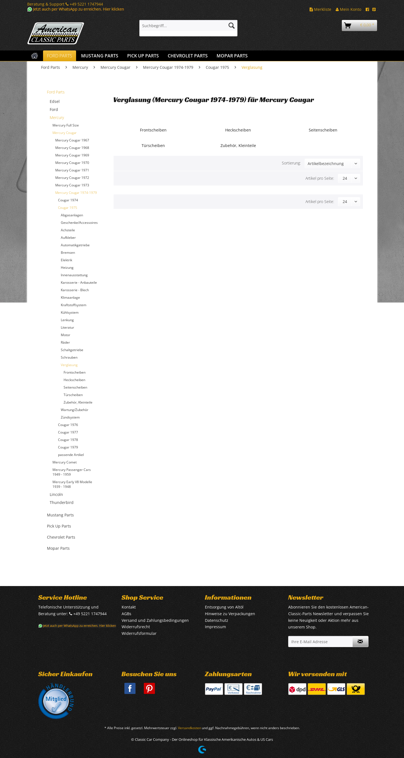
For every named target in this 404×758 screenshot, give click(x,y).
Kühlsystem (70, 312)
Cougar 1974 (68, 200)
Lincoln (56, 494)
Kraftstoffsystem (73, 305)
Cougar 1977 (68, 432)
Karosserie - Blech (75, 290)
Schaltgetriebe (72, 350)
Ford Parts (56, 92)
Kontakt (129, 607)
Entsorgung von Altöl (224, 607)
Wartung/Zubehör (74, 409)
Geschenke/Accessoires (79, 222)
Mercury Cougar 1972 (72, 177)
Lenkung (67, 320)
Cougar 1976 (68, 424)
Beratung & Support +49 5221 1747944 (65, 4)
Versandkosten (189, 728)
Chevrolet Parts (61, 537)
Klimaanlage (70, 297)
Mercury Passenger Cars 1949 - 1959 (71, 472)
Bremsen (68, 252)
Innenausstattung (74, 275)
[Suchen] (231, 25)
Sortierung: (291, 163)
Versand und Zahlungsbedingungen (155, 620)
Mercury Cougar (64, 132)
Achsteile (68, 230)
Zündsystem (70, 417)
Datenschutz (216, 620)
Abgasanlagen (72, 215)
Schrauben (69, 357)
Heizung (67, 267)
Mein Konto (348, 9)
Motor (65, 335)
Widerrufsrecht (136, 626)
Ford (54, 109)
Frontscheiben (75, 372)
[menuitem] (188, 28)
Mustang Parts (60, 515)
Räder (65, 342)
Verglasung (69, 364)
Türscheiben (73, 394)
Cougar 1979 (68, 447)
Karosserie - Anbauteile (79, 282)
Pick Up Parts (59, 526)
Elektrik (66, 260)
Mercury (57, 117)
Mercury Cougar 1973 (72, 185)
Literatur (67, 327)
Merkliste (320, 9)
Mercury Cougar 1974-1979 (76, 192)
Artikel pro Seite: (319, 178)
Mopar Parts (58, 548)
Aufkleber (68, 237)
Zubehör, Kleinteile (78, 402)
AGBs (126, 613)
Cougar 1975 (67, 207)
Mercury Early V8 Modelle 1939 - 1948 (72, 484)
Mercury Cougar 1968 (72, 147)
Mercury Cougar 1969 (72, 155)
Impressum (215, 626)
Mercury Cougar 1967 (72, 140)
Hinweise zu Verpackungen (230, 613)
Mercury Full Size (65, 125)
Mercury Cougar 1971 (72, 170)
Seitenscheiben (75, 387)
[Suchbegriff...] (188, 25)
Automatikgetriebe (75, 245)
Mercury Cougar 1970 (72, 162)
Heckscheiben (74, 379)
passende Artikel (71, 454)
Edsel (55, 101)
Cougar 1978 (68, 439)
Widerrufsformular (139, 633)
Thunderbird (62, 502)
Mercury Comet (64, 462)
